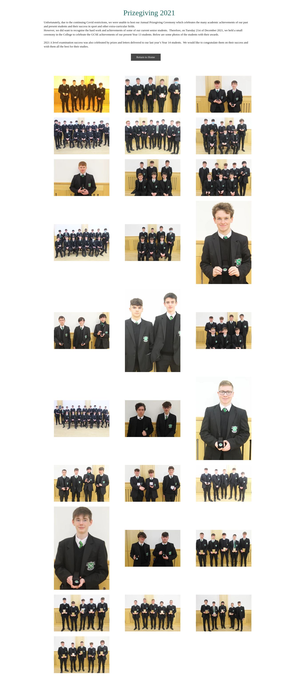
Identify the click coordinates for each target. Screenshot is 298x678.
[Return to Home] (146, 57)
